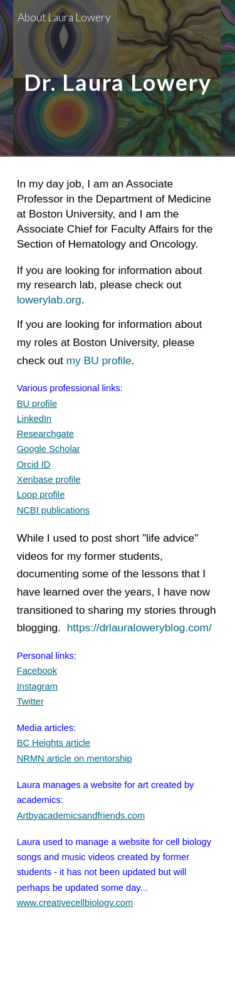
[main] (118, 78)
